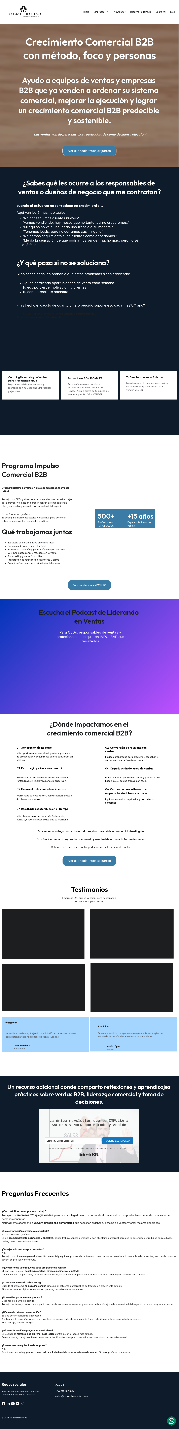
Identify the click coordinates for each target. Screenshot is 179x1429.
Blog (172, 11)
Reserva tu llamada (140, 11)
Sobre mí (160, 11)
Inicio (86, 11)
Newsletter (120, 11)
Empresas (99, 11)
